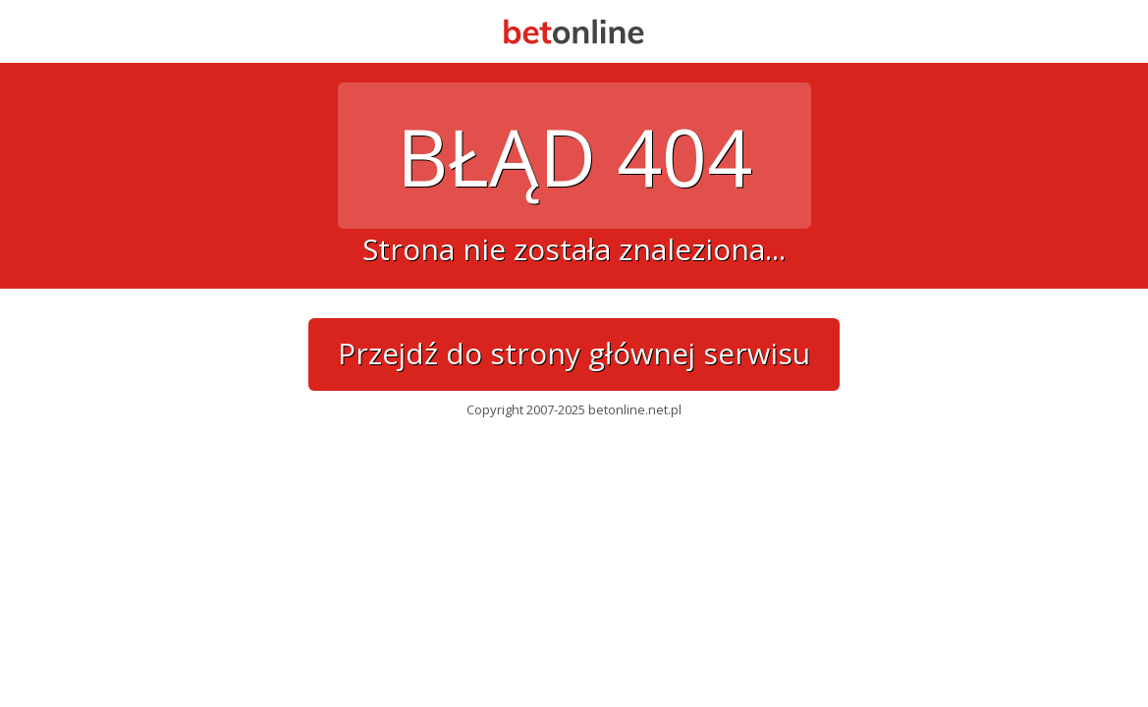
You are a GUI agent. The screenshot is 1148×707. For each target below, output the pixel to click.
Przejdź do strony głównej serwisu (574, 353)
